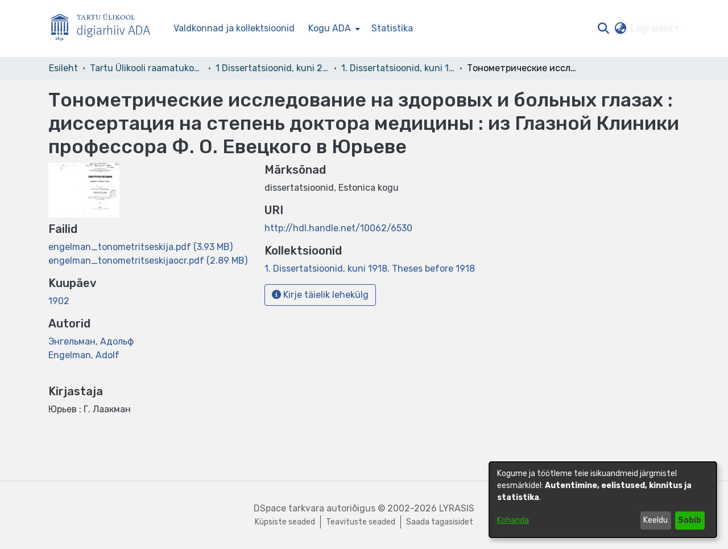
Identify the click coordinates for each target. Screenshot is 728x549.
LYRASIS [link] (456, 508)
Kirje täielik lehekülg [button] (320, 294)
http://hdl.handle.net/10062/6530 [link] (338, 228)
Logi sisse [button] (653, 28)
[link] (140, 246)
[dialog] (603, 500)
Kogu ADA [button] (329, 28)
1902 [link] (58, 301)
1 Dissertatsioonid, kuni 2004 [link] (272, 68)
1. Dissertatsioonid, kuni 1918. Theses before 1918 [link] (398, 68)
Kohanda (513, 520)
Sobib (689, 520)
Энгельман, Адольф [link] (91, 341)
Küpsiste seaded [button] (285, 522)
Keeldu (655, 520)
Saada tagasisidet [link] (439, 522)
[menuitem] (333, 28)
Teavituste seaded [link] (360, 522)
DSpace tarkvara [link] (289, 508)
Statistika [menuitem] (392, 28)
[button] (603, 28)
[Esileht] (105, 28)
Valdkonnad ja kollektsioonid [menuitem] (234, 28)
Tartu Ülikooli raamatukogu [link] (147, 68)
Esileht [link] (63, 68)
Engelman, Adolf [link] (83, 355)
